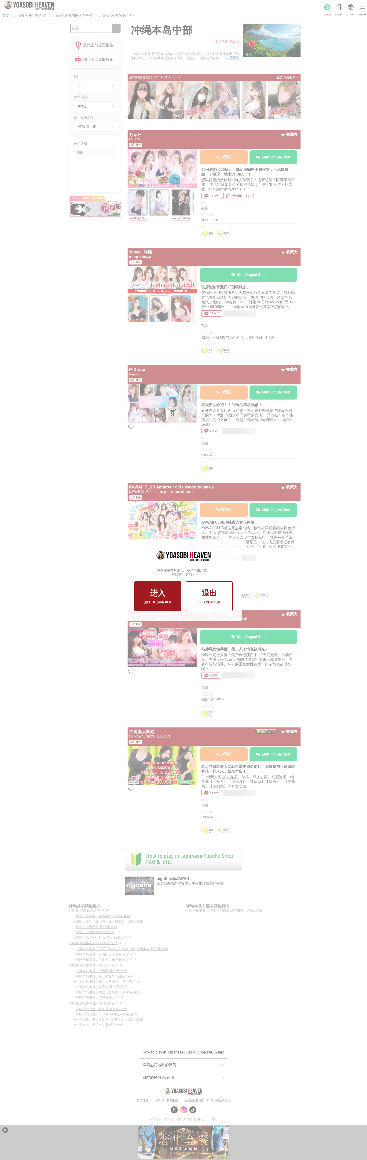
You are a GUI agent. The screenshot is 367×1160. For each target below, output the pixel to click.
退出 (209, 596)
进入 (157, 596)
